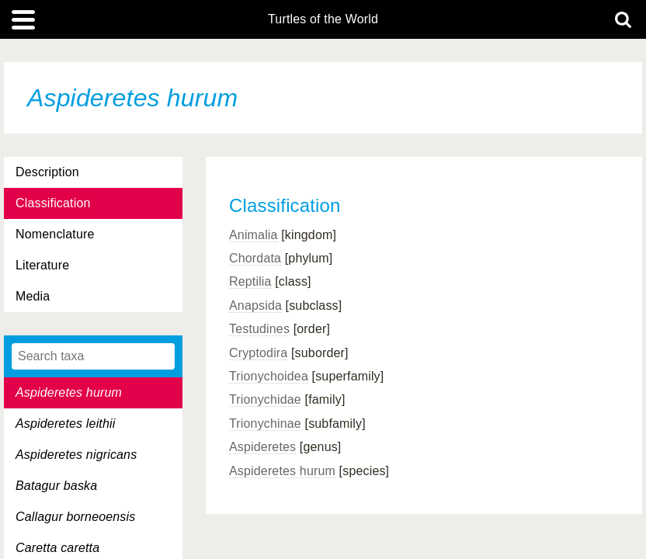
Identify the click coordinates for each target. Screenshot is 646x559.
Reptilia (250, 281)
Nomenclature (55, 234)
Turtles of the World (323, 19)
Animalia (253, 234)
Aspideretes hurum (282, 470)
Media (33, 296)
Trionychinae (265, 423)
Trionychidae (265, 399)
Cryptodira (258, 352)
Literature (42, 265)
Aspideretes (262, 446)
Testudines (259, 328)
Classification (53, 203)
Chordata (255, 258)
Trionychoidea (268, 376)
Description (47, 172)
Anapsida (255, 305)
